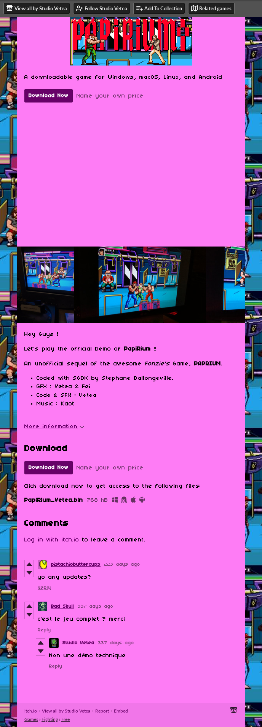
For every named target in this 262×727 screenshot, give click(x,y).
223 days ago (122, 564)
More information (54, 427)
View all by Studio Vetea (66, 711)
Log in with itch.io (51, 540)
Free (65, 719)
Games (31, 719)
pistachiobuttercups (76, 564)
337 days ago (95, 606)
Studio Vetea (78, 643)
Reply (44, 587)
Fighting (50, 719)
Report (102, 711)
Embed (121, 711)
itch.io (30, 711)
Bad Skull (62, 606)
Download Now (49, 96)
